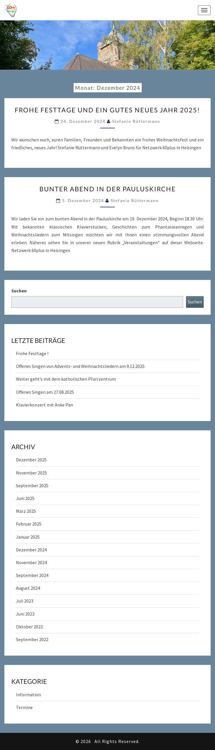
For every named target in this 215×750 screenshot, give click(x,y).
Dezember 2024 (31, 550)
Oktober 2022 (29, 627)
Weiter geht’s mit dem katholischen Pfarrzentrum (66, 379)
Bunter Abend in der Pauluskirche (107, 189)
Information (28, 694)
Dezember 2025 (31, 460)
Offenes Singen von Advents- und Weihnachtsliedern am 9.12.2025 (80, 366)
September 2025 (32, 485)
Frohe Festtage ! (32, 353)
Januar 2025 (28, 537)
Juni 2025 (25, 498)
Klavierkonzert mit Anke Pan (44, 405)
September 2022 (32, 639)
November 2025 (31, 473)
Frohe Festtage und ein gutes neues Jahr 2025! (107, 110)
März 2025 (26, 511)
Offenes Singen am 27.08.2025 (45, 392)
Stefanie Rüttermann (136, 121)
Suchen (19, 291)
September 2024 (32, 575)
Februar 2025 (28, 524)
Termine (24, 707)
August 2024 (28, 588)
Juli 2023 (24, 601)
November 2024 (31, 562)
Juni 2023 (25, 614)
